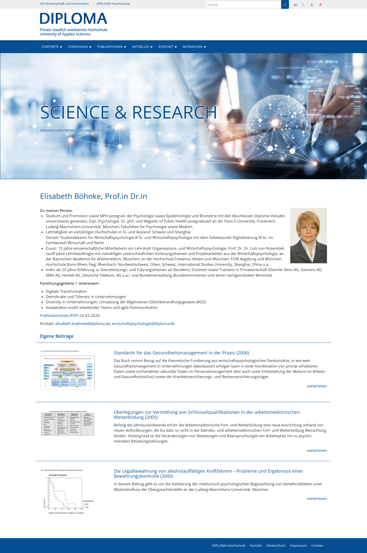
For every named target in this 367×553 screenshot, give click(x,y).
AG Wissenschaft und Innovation (64, 3)
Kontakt (256, 545)
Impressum (298, 545)
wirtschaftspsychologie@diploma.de (143, 323)
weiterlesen (317, 385)
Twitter (307, 4)
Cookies (317, 545)
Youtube (324, 4)
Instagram (315, 4)
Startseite (50, 46)
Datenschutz (275, 545)
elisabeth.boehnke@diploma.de (82, 323)
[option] (183, 116)
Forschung (78, 46)
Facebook (299, 4)
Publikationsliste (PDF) (59, 315)
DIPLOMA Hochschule (113, 3)
